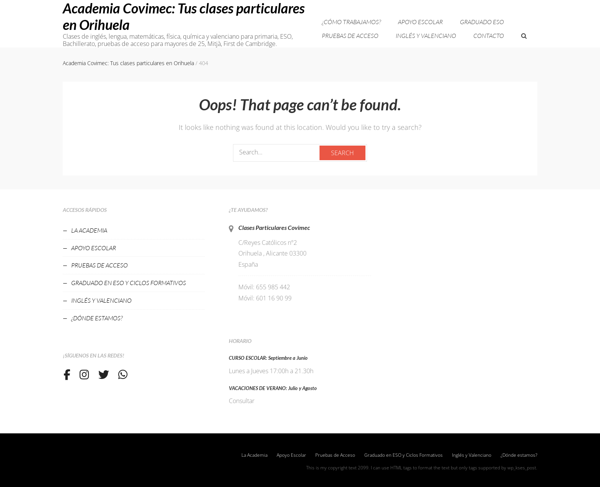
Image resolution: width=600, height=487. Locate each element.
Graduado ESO (482, 22)
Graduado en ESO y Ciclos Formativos (128, 283)
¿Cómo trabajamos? (351, 22)
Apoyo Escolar (420, 22)
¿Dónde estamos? (96, 318)
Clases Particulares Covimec (274, 227)
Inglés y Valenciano (426, 35)
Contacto (488, 35)
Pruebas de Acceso (350, 35)
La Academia (89, 230)
